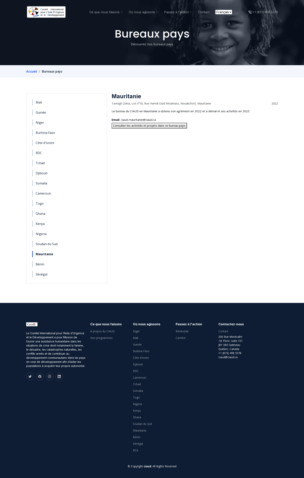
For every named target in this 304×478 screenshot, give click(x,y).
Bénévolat (182, 331)
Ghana (40, 213)
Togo (40, 203)
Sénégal (41, 274)
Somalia (41, 183)
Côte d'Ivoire (45, 143)
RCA (135, 450)
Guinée (41, 112)
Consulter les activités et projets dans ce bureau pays (149, 125)
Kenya (40, 224)
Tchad (40, 163)
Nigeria (41, 234)
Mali (39, 102)
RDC (39, 153)
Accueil (31, 71)
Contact (203, 12)
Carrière (181, 338)
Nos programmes (101, 338)
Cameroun (43, 193)
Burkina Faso (45, 133)
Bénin (40, 264)
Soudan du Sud (46, 244)
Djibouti (41, 173)
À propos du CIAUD (102, 331)
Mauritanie (44, 254)
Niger (40, 122)
